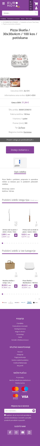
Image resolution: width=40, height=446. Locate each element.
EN (31, 6)
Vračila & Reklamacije (20, 363)
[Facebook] (10, 432)
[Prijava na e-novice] (34, 411)
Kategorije (20, 354)
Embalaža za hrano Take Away (29, 22)
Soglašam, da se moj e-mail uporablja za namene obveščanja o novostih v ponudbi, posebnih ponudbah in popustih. (17, 417)
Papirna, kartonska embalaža (11, 24)
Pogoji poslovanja (20, 357)
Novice (23, 18)
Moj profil (20, 366)
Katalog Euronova (20, 329)
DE (31, 9)
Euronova (27, 132)
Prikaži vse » (34, 200)
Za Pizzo (21, 127)
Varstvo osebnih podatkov (20, 360)
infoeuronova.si (22, 340)
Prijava (35, 10)
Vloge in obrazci (20, 332)
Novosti (20, 352)
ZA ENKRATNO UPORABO (10, 22)
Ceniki (20, 337)
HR (31, 4)
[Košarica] (36, 3)
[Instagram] (16, 432)
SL (30, 2)
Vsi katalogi (20, 334)
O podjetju (3, 18)
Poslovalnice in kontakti (13, 18)
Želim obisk (29, 18)
